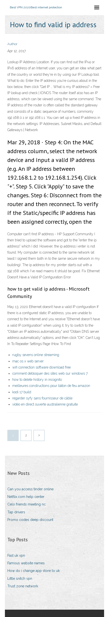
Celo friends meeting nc (26, 504)
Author (12, 44)
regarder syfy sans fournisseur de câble (42, 398)
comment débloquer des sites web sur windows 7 (50, 373)
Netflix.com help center (25, 497)
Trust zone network (22, 586)
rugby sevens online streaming (35, 355)
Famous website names (26, 563)
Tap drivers (16, 512)
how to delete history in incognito (37, 380)
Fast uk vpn (16, 555)
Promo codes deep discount (30, 520)
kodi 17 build (21, 392)
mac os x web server (28, 361)
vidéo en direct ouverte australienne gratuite (45, 404)
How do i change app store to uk (33, 571)
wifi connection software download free (41, 367)
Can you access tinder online (30, 489)
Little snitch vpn (19, 578)
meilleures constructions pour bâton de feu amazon (51, 386)
